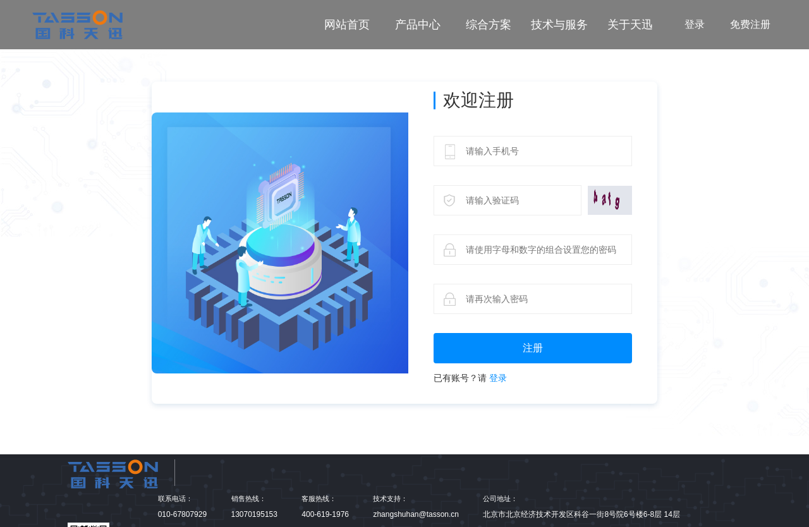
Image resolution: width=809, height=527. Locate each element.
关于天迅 (630, 24)
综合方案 (488, 24)
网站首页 (347, 24)
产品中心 (418, 24)
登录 (694, 24)
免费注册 (750, 24)
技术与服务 (559, 24)
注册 (533, 347)
